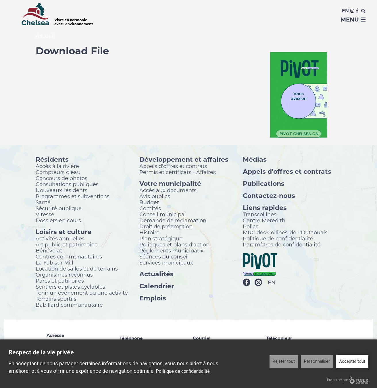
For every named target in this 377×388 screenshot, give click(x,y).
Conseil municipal (162, 214)
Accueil (45, 36)
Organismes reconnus (64, 274)
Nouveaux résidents (61, 190)
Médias (255, 159)
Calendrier (156, 285)
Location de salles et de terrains (77, 268)
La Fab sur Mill (54, 262)
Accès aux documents (168, 190)
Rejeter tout (284, 361)
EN (272, 282)
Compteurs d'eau (58, 172)
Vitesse (45, 214)
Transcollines (259, 214)
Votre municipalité (170, 183)
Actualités (156, 273)
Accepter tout (352, 361)
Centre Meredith (264, 220)
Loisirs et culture (63, 231)
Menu (353, 19)
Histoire (149, 232)
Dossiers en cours (58, 220)
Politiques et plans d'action (174, 244)
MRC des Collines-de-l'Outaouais (285, 232)
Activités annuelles (60, 238)
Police (251, 226)
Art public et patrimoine (67, 244)
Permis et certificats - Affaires (177, 172)
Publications (263, 183)
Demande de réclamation (172, 220)
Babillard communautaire (69, 305)
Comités (150, 208)
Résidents (52, 159)
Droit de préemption (166, 226)
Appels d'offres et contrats (173, 166)
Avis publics (154, 196)
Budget (149, 202)
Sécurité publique (59, 208)
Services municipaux (166, 262)
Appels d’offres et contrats (287, 171)
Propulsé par (347, 380)
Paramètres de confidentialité (281, 244)
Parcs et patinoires (60, 280)
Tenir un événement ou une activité (82, 293)
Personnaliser (317, 361)
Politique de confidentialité (278, 238)
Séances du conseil (164, 256)
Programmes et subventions (72, 196)
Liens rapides (265, 207)
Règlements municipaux (171, 250)
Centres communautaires (69, 256)
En (345, 10)
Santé (43, 202)
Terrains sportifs (56, 299)
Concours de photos (61, 178)
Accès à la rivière (57, 166)
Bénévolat (49, 250)
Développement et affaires (183, 159)
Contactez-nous (269, 195)
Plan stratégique (160, 238)
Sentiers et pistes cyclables (70, 286)
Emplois (152, 298)
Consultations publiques (67, 184)
